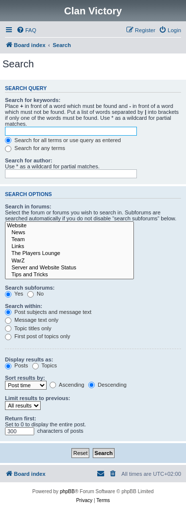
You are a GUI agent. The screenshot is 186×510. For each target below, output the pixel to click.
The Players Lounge (69, 253)
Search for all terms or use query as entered (63, 140)
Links (69, 246)
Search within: (23, 306)
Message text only (32, 320)
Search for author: (28, 160)
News (69, 232)
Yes (14, 294)
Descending (107, 385)
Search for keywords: (33, 100)
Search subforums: (30, 288)
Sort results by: (25, 378)
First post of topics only (37, 336)
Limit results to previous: (37, 398)
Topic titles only (28, 328)
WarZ (69, 260)
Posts (16, 365)
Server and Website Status (69, 267)
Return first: (20, 418)
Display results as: (29, 359)
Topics (44, 365)
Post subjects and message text (48, 312)
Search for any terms (35, 148)
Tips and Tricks (69, 274)
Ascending (67, 385)
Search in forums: (28, 206)
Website (69, 225)
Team (69, 239)
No (35, 294)
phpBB (67, 491)
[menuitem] (26, 30)
